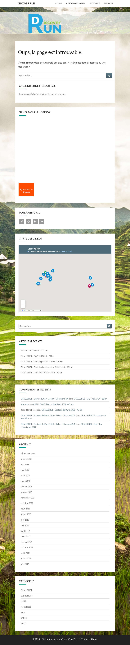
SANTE (24, 618)
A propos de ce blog (75, 3)
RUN (23, 612)
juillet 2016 (26, 558)
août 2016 (25, 553)
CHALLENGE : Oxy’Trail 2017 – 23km (90, 398)
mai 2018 (25, 469)
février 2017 (26, 541)
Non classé (26, 606)
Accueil (58, 3)
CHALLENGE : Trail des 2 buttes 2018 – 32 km (41, 372)
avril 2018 (25, 475)
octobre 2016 (27, 547)
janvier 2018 (26, 492)
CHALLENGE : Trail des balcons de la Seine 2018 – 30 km (46, 367)
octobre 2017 (27, 503)
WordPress (73, 639)
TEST (23, 623)
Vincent (24, 404)
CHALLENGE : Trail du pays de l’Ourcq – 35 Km (42, 361)
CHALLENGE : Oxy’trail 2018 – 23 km (37, 356)
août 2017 (25, 508)
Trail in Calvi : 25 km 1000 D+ (34, 350)
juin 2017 (25, 519)
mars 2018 (25, 481)
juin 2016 (25, 564)
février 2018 (26, 486)
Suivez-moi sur (28, 190)
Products (108, 3)
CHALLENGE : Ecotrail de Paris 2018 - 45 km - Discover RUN (48, 415)
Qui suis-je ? (94, 3)
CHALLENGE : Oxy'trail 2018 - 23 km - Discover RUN (44, 398)
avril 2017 (25, 530)
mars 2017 (25, 536)
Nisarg (93, 639)
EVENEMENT (27, 595)
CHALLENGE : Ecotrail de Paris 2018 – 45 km (53, 404)
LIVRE (23, 601)
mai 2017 (25, 525)
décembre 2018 (28, 453)
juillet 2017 (26, 514)
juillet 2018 (26, 458)
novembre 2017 (28, 497)
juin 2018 (25, 464)
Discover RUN (26, 3)
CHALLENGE (26, 590)
